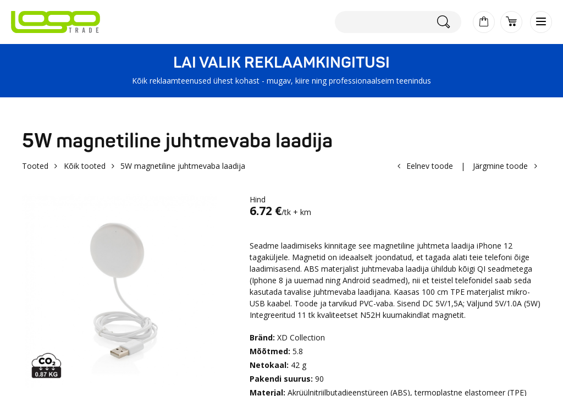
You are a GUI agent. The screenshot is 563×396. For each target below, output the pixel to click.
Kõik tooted (85, 166)
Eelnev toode (429, 166)
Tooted (35, 166)
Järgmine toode (500, 166)
